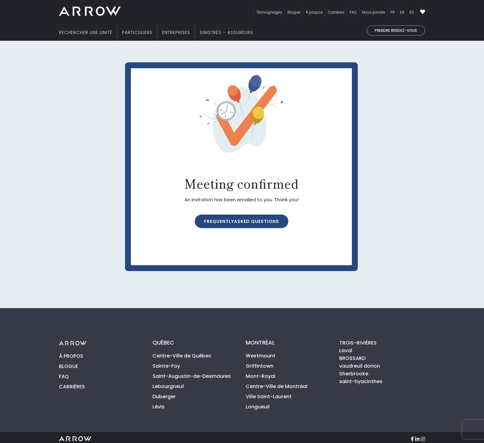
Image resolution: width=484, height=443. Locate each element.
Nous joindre (373, 12)
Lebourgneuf (168, 386)
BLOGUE (68, 366)
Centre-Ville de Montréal (276, 386)
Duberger (164, 396)
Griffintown (259, 366)
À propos (314, 12)
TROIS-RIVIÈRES (358, 342)
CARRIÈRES (72, 386)
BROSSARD (352, 358)
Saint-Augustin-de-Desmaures (191, 376)
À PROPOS (71, 356)
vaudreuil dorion (359, 366)
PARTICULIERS (137, 32)
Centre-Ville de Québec (181, 355)
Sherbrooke (353, 373)
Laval (345, 350)
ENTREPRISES (176, 32)
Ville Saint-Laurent (269, 396)
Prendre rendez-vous (396, 30)
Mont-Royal (260, 376)
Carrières (336, 12)
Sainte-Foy (166, 366)
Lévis (158, 406)
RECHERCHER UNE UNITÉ (85, 32)
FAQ (353, 12)
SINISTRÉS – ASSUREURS (226, 32)
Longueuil (257, 406)
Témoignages (269, 12)
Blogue (293, 12)
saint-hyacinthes (360, 381)
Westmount (260, 355)
